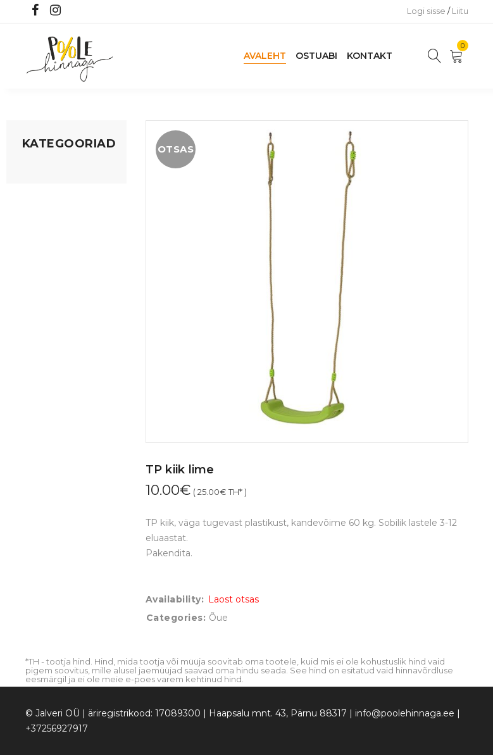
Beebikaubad (51, 280)
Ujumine (40, 352)
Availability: (175, 599)
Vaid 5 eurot (48, 376)
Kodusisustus (51, 218)
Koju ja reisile (50, 194)
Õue (31, 304)
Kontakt (369, 55)
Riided (36, 328)
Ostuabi (316, 55)
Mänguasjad (49, 170)
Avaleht (265, 55)
